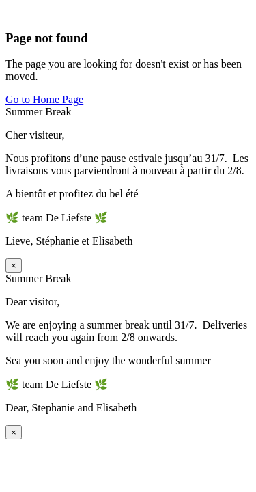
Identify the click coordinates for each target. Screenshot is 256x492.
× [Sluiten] (13, 265)
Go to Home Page (44, 99)
